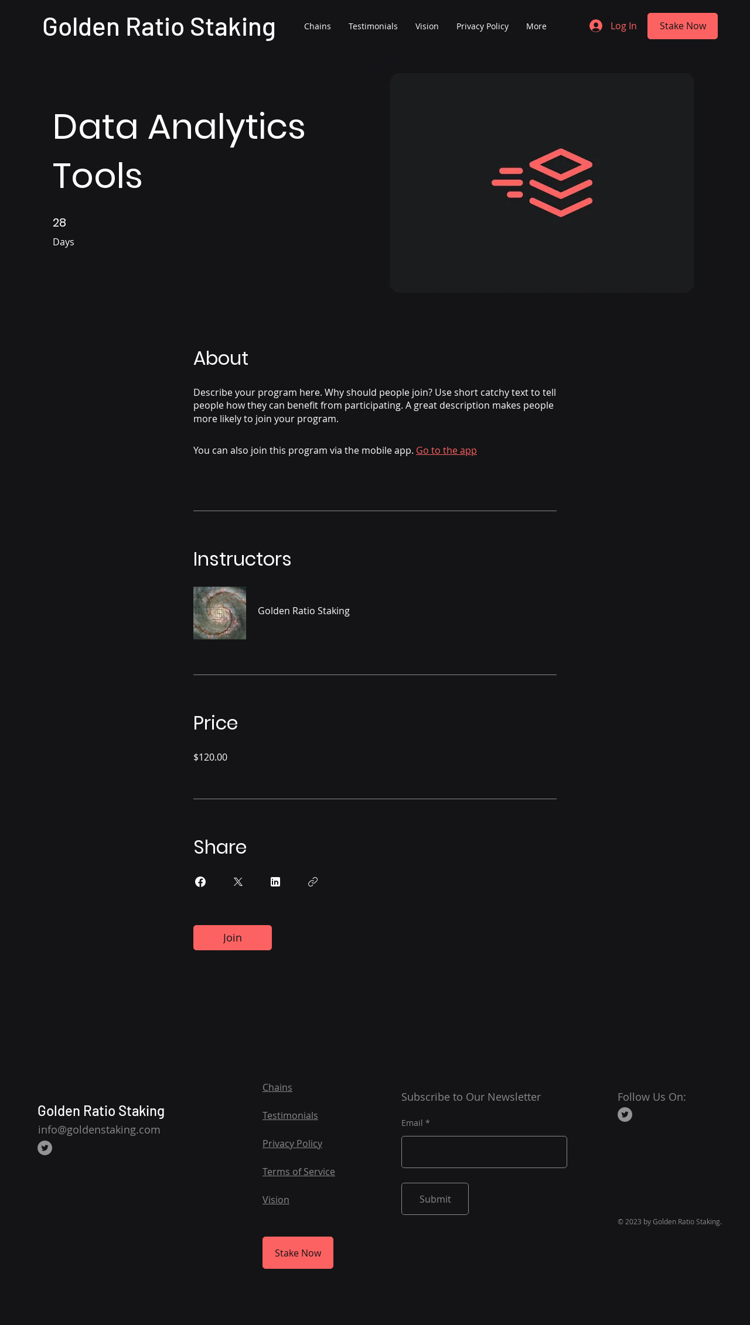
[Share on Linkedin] (275, 882)
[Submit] (435, 1199)
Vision (275, 1199)
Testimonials (290, 1115)
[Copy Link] (313, 882)
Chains (277, 1087)
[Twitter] (45, 1148)
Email (412, 1123)
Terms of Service (298, 1171)
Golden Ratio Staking (159, 25)
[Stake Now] (682, 26)
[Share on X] (238, 882)
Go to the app (446, 450)
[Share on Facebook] (200, 882)
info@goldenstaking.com (99, 1129)
